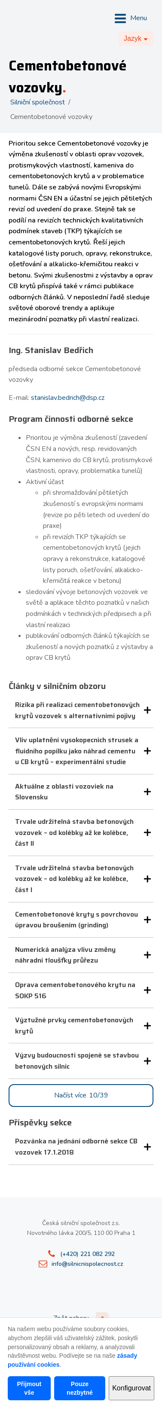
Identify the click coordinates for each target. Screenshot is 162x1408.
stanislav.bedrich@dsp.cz (67, 397)
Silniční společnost (37, 102)
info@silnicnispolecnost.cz (87, 1264)
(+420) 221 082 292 (87, 1254)
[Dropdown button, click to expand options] (136, 38)
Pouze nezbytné (80, 1388)
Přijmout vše (29, 1388)
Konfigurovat (131, 1388)
